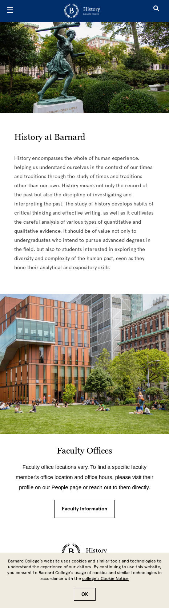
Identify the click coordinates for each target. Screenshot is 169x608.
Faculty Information (84, 509)
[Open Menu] (10, 11)
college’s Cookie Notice (105, 578)
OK (84, 594)
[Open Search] (156, 10)
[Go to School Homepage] (82, 11)
